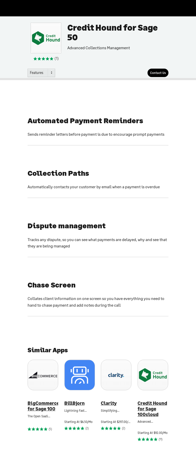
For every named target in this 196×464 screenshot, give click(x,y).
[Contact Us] (158, 73)
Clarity (109, 403)
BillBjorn (74, 403)
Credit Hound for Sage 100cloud (152, 408)
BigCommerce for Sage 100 (43, 405)
